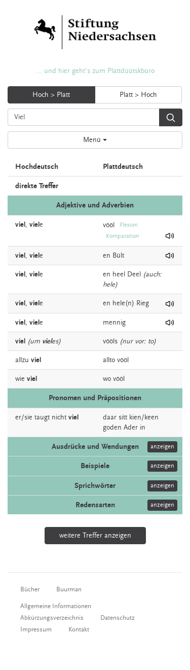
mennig (114, 323)
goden (112, 428)
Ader (131, 428)
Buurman (69, 589)
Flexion (129, 225)
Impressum (36, 629)
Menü (95, 140)
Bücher (30, 589)
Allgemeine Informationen (55, 606)
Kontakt (78, 629)
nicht (59, 417)
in (142, 428)
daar (110, 417)
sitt (123, 417)
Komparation (122, 236)
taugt (42, 417)
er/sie (23, 417)
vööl (109, 225)
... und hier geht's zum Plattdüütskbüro (95, 71)
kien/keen (144, 417)
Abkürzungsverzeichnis (52, 617)
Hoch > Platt (51, 95)
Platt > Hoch (138, 95)
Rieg (142, 303)
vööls (110, 341)
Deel (134, 274)
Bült (118, 256)
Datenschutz (117, 617)
